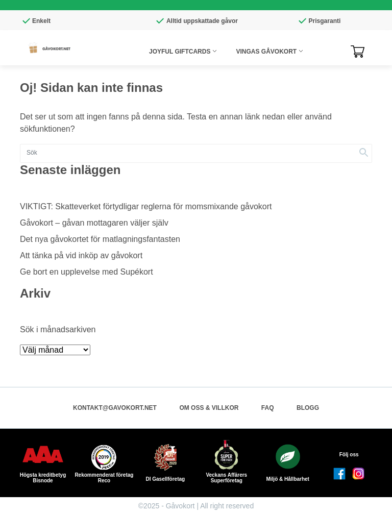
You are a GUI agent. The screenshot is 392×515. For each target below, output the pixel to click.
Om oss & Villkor (208, 407)
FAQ (267, 407)
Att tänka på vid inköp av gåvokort (81, 255)
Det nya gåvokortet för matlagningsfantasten (100, 239)
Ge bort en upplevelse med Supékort (86, 271)
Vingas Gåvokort (266, 51)
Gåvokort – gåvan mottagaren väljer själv (94, 222)
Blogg (308, 407)
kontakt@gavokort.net (115, 407)
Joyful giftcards (179, 51)
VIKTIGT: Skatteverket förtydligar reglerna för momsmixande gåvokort (146, 206)
